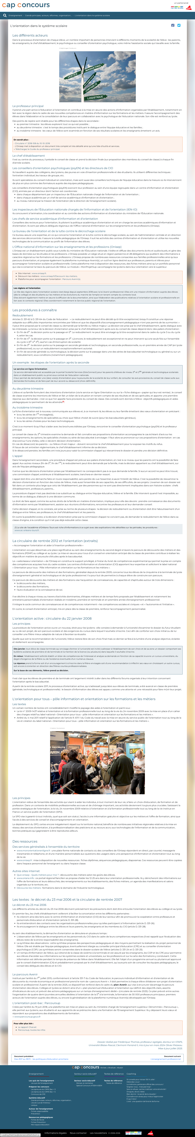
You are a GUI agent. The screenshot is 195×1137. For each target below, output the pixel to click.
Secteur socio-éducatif (85, 1074)
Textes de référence (114, 1074)
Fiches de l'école (37, 1120)
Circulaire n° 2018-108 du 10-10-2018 (32, 143)
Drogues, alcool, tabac (136, 1092)
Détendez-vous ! (133, 1082)
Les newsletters (98, 1133)
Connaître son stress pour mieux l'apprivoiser (145, 1096)
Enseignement (15, 15)
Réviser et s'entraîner (84, 1083)
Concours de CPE (38, 1094)
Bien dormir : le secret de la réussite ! (141, 1094)
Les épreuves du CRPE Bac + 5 (43, 1092)
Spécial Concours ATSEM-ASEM (89, 1086)
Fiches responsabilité (39, 1111)
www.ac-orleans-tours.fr (27, 530)
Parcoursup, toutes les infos (31, 1030)
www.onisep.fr (39, 273)
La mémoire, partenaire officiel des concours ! (145, 1084)
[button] (63, 402)
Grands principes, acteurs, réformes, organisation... (48, 15)
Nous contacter (78, 1133)
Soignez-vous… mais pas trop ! (139, 1087)
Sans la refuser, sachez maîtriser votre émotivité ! (146, 1089)
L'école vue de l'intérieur (40, 1103)
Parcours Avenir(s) (71, 279)
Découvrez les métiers (29, 888)
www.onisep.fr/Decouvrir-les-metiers (59, 276)
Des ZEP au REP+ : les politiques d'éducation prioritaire (41, 1059)
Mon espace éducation (40, 1125)
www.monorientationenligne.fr (33, 850)
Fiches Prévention (38, 1122)
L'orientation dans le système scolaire (92, 15)
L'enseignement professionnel (166, 1059)
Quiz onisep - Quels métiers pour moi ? (38, 875)
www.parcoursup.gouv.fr (27, 1016)
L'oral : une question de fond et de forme (143, 1101)
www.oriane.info (25, 878)
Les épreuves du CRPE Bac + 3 (43, 1089)
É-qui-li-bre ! (132, 1099)
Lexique (34, 1105)
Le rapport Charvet (27, 1027)
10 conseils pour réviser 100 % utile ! (141, 1079)
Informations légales (56, 1133)
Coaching (131, 1074)
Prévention (35, 1114)
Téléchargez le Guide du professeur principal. (37, 149)
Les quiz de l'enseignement (42, 1083)
